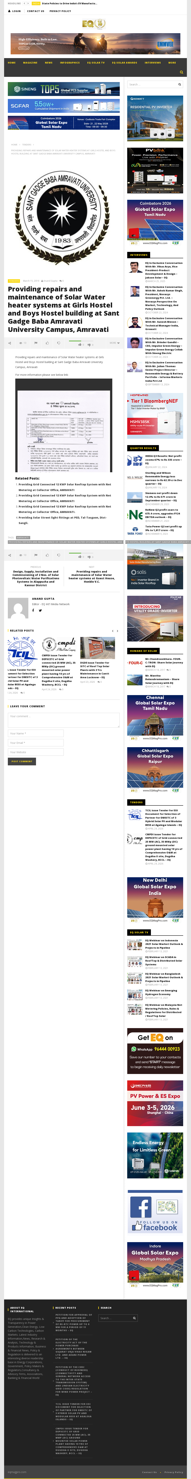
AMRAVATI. (23, 537)
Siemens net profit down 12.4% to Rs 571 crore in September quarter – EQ (161, 496)
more (115, 342)
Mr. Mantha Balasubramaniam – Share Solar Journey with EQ (162, 679)
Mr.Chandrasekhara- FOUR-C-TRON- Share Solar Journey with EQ (164, 662)
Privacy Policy (60, 11)
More (172, 62)
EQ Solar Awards (124, 62)
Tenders (14, 280)
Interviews (153, 62)
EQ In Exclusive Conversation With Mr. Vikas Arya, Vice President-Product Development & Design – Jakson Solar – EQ (164, 270)
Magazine (30, 62)
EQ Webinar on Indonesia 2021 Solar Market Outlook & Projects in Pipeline (164, 944)
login (16, 11)
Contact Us (35, 11)
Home (12, 62)
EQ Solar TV (96, 62)
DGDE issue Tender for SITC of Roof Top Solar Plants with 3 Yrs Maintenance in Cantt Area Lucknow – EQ (99, 670)
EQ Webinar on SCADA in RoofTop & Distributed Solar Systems (163, 960)
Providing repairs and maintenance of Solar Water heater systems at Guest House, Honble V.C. (92, 575)
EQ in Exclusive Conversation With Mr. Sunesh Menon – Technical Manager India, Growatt (163, 324)
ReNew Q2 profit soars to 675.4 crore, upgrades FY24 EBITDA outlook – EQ (162, 513)
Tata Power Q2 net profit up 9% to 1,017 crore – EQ (163, 528)
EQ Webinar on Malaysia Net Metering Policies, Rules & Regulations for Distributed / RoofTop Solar (163, 1010)
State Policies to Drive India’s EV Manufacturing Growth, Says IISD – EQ (70, 3)
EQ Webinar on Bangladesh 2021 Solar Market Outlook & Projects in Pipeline (164, 977)
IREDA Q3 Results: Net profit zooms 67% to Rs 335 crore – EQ (163, 459)
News (49, 62)
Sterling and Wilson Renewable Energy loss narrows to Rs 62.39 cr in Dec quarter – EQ (163, 478)
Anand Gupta (50, 280)
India (36, 3)
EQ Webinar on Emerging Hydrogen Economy (161, 992)
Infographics (70, 62)
